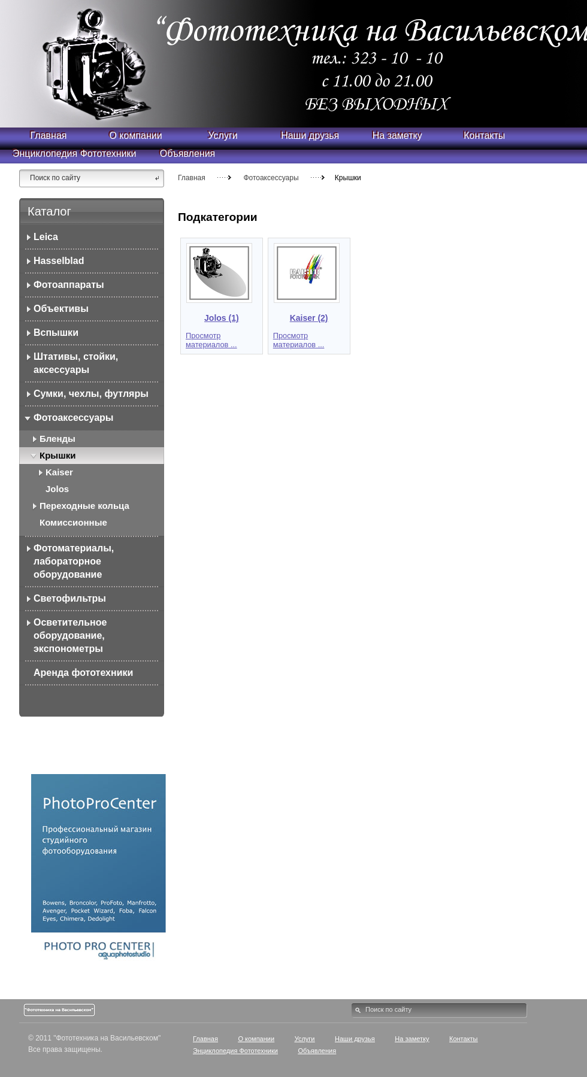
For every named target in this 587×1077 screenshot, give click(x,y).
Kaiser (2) (309, 318)
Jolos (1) (221, 318)
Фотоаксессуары (271, 178)
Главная (191, 178)
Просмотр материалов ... (211, 340)
